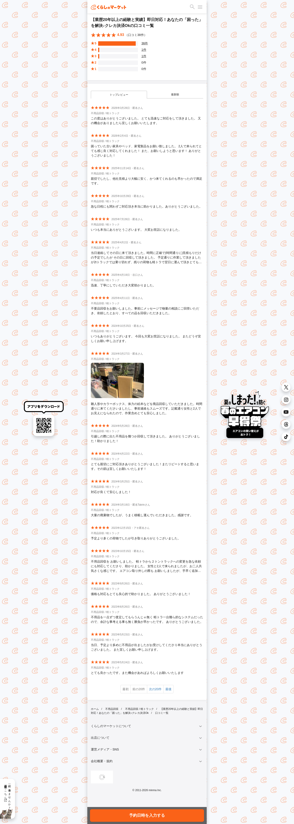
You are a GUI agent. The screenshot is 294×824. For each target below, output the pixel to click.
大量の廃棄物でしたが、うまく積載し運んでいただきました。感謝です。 (142, 515)
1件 (143, 49)
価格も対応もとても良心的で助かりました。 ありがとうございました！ (141, 594)
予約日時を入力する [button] (147, 815)
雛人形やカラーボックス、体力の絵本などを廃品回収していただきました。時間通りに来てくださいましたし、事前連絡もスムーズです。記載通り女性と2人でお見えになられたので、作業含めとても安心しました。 (146, 408)
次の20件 (155, 689)
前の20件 (138, 689)
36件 (144, 43)
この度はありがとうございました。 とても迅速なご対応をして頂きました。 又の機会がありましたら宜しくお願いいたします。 (146, 121)
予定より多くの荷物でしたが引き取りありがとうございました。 (136, 538)
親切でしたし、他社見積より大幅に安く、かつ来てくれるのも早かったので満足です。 (146, 181)
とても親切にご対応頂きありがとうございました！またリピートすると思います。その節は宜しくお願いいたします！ (145, 466)
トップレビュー (119, 94)
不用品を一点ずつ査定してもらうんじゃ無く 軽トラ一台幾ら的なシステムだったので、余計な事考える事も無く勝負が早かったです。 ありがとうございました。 (147, 619)
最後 (168, 689)
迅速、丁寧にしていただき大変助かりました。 (123, 285)
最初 (125, 689)
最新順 (175, 94)
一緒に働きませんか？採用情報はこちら (7, 795)
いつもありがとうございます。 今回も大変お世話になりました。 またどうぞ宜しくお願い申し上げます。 (146, 339)
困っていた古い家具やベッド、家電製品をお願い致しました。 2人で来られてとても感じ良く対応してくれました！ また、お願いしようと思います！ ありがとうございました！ (146, 150)
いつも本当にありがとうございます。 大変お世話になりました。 (136, 229)
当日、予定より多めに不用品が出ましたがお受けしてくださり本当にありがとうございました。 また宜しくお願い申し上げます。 (146, 647)
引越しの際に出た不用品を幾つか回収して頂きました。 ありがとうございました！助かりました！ (145, 439)
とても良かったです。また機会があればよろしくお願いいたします (137, 673)
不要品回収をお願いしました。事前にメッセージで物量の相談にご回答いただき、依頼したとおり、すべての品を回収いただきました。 (145, 311)
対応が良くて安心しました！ (111, 492)
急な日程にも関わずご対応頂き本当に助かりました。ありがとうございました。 (146, 206)
